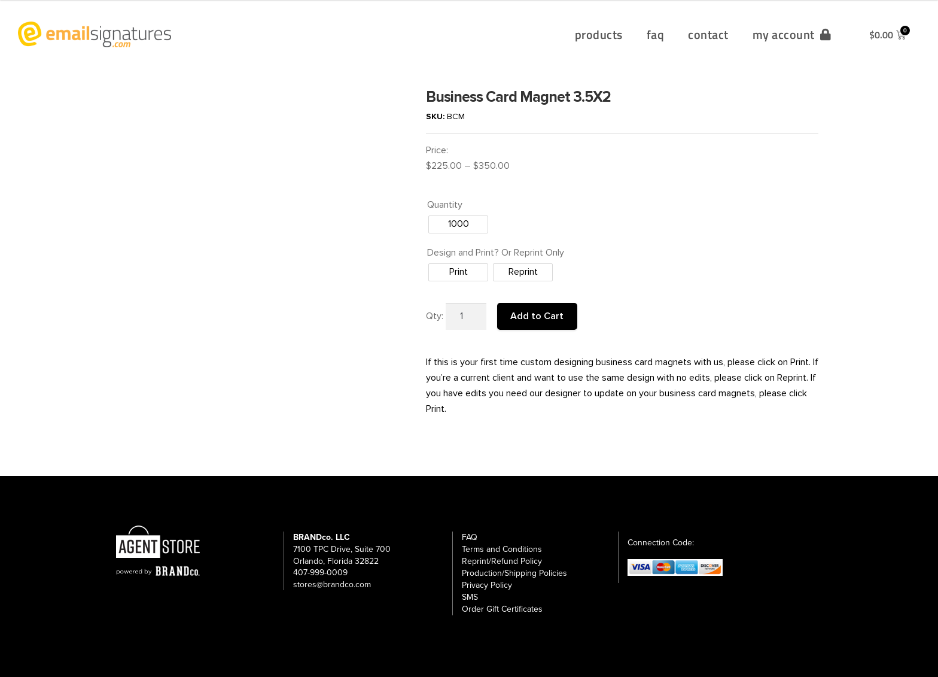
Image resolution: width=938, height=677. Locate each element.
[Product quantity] (466, 316)
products (599, 34)
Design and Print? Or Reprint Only (495, 253)
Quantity (444, 205)
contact (708, 34)
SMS (470, 597)
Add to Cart (537, 316)
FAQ (469, 537)
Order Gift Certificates (502, 609)
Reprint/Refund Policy (502, 561)
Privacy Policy (487, 585)
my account (792, 34)
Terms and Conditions (502, 549)
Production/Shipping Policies (514, 573)
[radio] (458, 224)
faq (656, 34)
